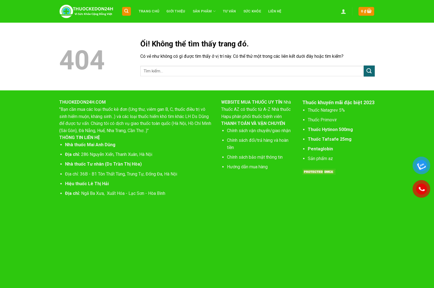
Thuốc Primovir (323, 119)
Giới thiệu (175, 11)
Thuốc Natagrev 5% (326, 110)
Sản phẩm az (320, 158)
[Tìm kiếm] (126, 11)
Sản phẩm (204, 11)
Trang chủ (149, 11)
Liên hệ (274, 11)
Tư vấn (229, 11)
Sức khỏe (252, 11)
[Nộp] (369, 71)
